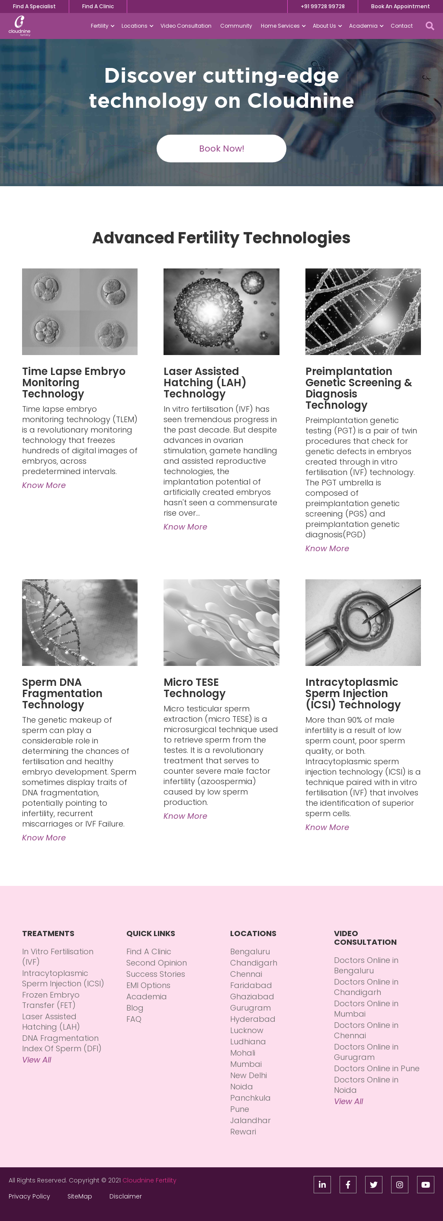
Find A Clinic (98, 6)
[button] (102, 26)
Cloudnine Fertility (149, 1180)
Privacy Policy (29, 1196)
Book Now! (221, 148)
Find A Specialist (34, 6)
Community (236, 25)
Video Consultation (186, 25)
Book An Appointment (400, 6)
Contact (402, 25)
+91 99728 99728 (323, 6)
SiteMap (79, 1196)
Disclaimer (125, 1196)
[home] (19, 26)
